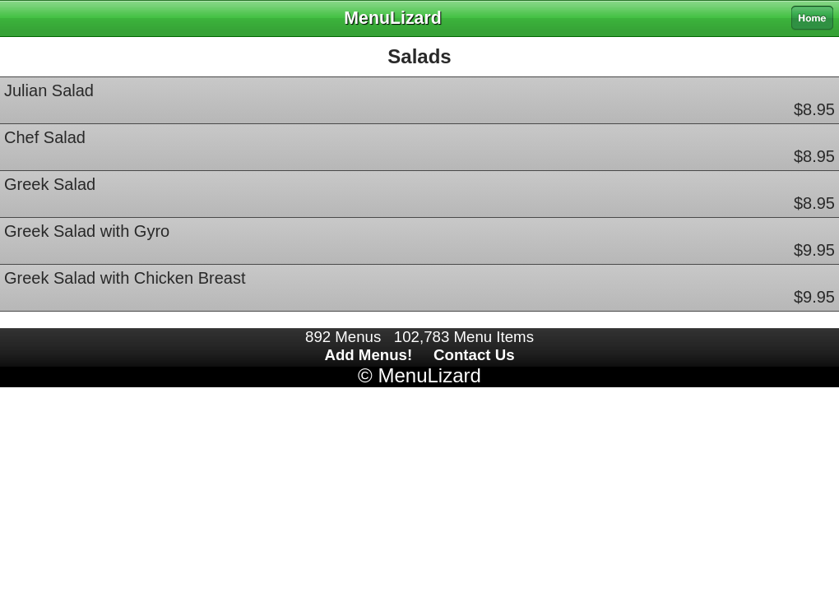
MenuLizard (429, 375)
